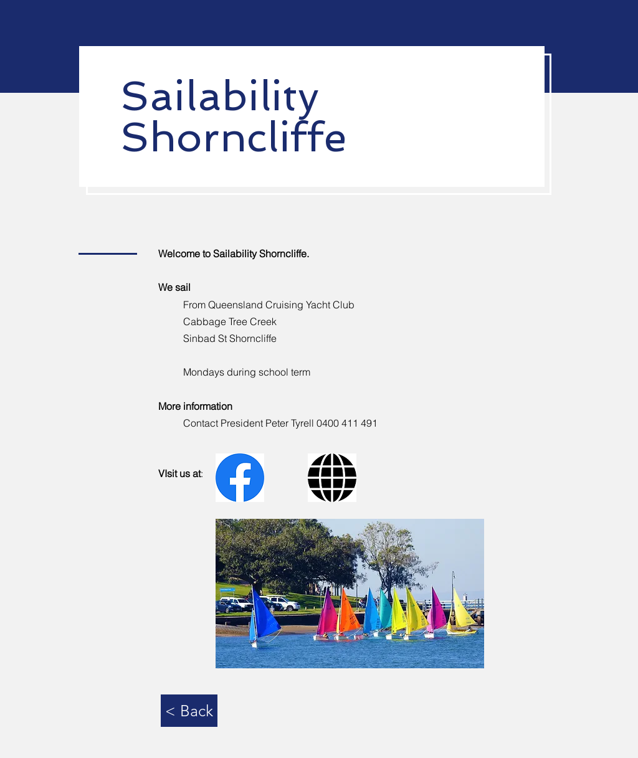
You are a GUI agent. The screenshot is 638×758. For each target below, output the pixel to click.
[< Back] (189, 710)
